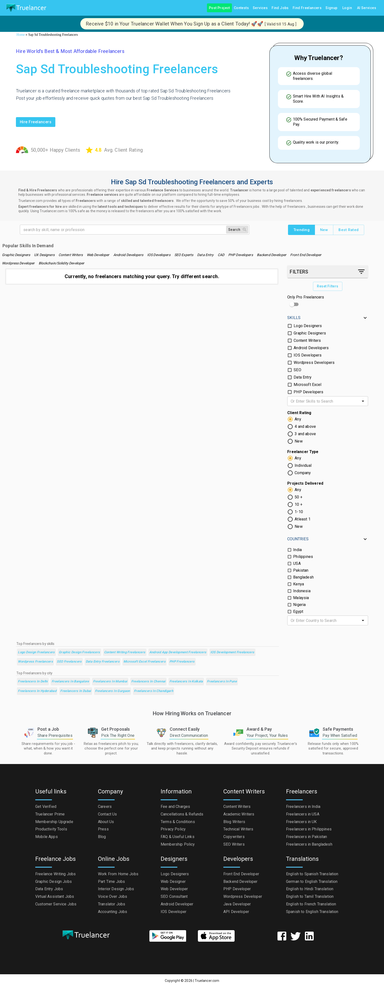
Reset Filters (327, 286)
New (324, 230)
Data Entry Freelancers (102, 662)
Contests (241, 7)
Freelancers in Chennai (148, 681)
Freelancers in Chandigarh (153, 691)
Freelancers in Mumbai (110, 681)
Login (347, 7)
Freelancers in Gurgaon (112, 691)
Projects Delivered (305, 483)
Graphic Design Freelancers (79, 652)
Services (260, 7)
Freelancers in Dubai (75, 691)
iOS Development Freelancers (232, 652)
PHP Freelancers (182, 662)
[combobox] (323, 401)
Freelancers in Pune (222, 681)
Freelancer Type (302, 451)
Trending (301, 230)
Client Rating (299, 412)
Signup (331, 7)
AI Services (366, 7)
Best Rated (348, 230)
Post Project (219, 7)
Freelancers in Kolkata (186, 681)
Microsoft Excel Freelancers (144, 662)
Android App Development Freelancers (177, 652)
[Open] (363, 401)
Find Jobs (280, 7)
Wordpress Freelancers (35, 662)
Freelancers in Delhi (32, 681)
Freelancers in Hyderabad (37, 691)
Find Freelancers (307, 7)
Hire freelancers (35, 122)
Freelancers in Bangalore (70, 681)
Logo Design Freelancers (36, 652)
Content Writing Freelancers (124, 652)
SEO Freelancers (69, 662)
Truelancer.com (207, 981)
